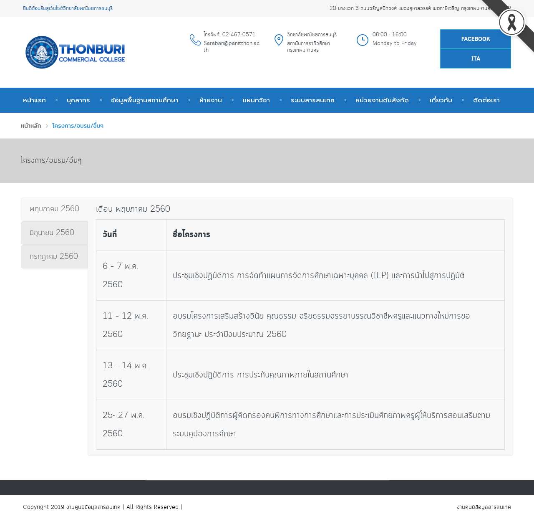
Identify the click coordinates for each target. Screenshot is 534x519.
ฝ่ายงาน (210, 100)
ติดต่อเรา (486, 100)
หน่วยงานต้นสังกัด (382, 100)
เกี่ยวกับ (441, 100)
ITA (475, 59)
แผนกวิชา (256, 100)
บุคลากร (78, 100)
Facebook (475, 39)
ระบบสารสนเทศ (313, 100)
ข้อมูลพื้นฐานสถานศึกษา (145, 100)
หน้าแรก (34, 100)
